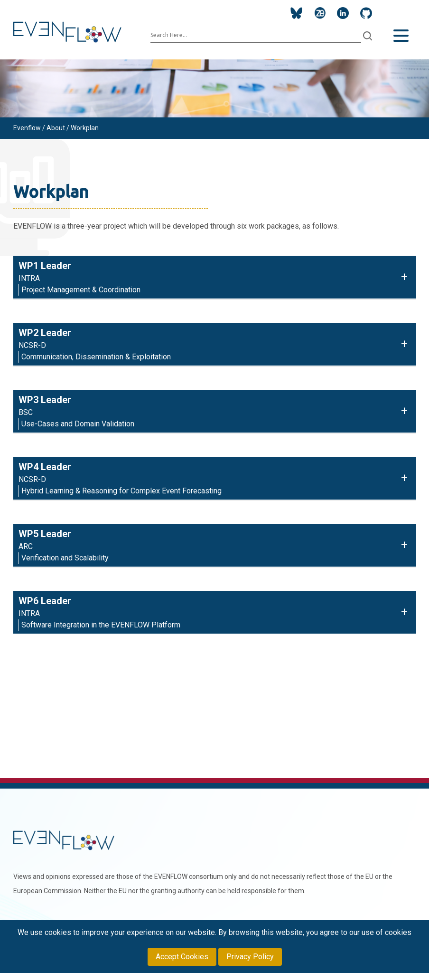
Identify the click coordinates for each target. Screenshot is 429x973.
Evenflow (27, 128)
